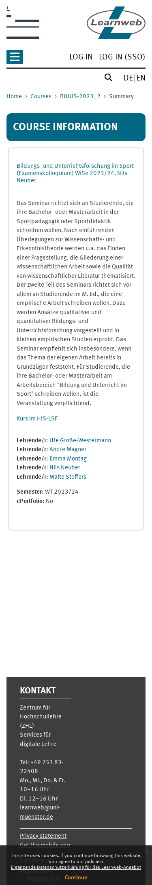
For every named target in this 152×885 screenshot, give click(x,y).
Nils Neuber (64, 468)
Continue (76, 878)
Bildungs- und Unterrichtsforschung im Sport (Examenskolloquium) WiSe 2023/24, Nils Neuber (75, 173)
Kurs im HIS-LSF (37, 419)
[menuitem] (81, 58)
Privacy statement (43, 836)
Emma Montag (68, 459)
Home (14, 97)
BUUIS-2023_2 (80, 97)
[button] (14, 60)
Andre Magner (67, 450)
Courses (40, 97)
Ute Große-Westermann (80, 441)
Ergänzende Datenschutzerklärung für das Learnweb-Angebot (76, 867)
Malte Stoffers (67, 477)
